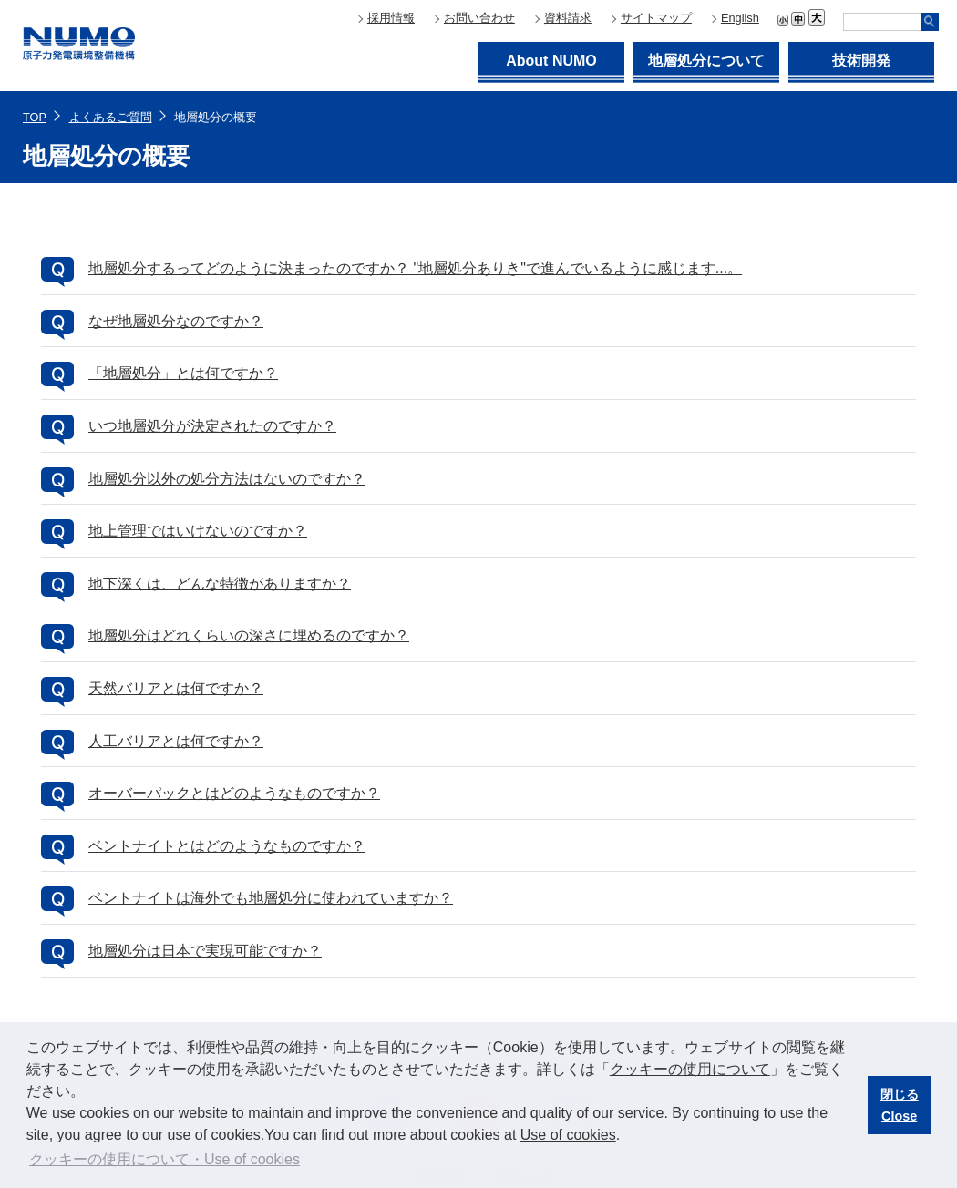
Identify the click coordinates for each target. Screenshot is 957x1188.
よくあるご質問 (110, 117)
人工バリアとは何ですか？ (175, 741)
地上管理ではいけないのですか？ (197, 530)
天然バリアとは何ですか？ (175, 688)
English (740, 18)
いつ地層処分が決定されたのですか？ (212, 426)
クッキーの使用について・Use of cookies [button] (164, 1159)
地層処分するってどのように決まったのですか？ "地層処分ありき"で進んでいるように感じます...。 (415, 268)
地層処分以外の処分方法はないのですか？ (226, 478)
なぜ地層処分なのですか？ (175, 321)
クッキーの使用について (690, 1069)
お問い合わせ (479, 18)
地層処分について (706, 60)
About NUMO (551, 60)
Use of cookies (568, 1134)
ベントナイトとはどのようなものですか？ (226, 846)
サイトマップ (656, 18)
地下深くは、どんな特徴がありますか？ (219, 583)
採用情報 (391, 18)
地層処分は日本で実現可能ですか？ (205, 950)
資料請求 (568, 18)
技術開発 (861, 60)
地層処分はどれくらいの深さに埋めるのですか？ (248, 635)
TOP (34, 117)
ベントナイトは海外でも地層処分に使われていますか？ (270, 898)
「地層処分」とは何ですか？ (183, 373)
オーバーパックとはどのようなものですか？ (234, 793)
